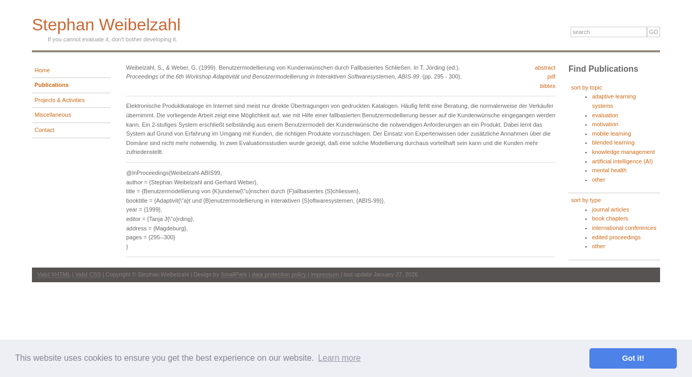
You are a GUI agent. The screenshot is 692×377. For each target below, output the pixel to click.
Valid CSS (88, 274)
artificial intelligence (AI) (622, 161)
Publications (52, 85)
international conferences (624, 228)
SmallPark (234, 274)
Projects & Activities (60, 100)
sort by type (586, 200)
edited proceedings (616, 237)
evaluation (605, 115)
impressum (325, 274)
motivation (605, 124)
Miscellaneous (53, 115)
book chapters (610, 218)
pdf (551, 76)
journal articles (610, 209)
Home (42, 70)
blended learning (613, 142)
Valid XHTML (54, 274)
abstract (545, 67)
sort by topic (586, 87)
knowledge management (623, 152)
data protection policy (279, 274)
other (598, 179)
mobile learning (611, 133)
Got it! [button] (633, 358)
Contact (44, 130)
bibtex (547, 86)
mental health (609, 170)
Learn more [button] (339, 357)
